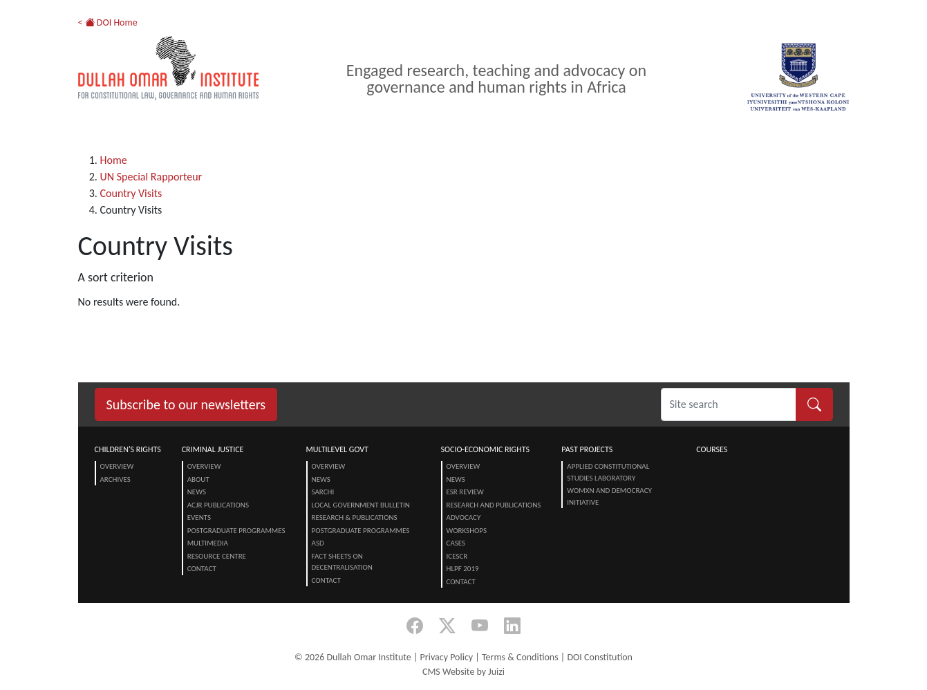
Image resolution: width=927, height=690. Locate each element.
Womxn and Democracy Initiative (609, 496)
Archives (115, 479)
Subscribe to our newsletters (186, 404)
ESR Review (465, 491)
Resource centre (216, 556)
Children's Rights (128, 449)
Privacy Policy (447, 657)
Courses (711, 449)
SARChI (323, 491)
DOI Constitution (599, 657)
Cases (456, 543)
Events (199, 517)
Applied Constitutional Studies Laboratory (608, 472)
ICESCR (457, 556)
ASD (318, 543)
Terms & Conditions (520, 657)
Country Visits (131, 193)
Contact (201, 568)
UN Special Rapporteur (151, 176)
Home (113, 160)
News (196, 491)
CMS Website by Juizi (463, 672)
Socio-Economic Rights (485, 449)
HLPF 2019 (463, 568)
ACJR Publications (218, 505)
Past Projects (586, 449)
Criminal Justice (213, 449)
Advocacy (464, 517)
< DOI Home (108, 22)
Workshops (467, 530)
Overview (117, 466)
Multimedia (207, 543)
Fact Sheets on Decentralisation (342, 562)
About (198, 479)
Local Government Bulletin (361, 505)
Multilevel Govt (337, 449)
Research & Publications (354, 517)
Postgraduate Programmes (236, 530)
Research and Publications (494, 505)
